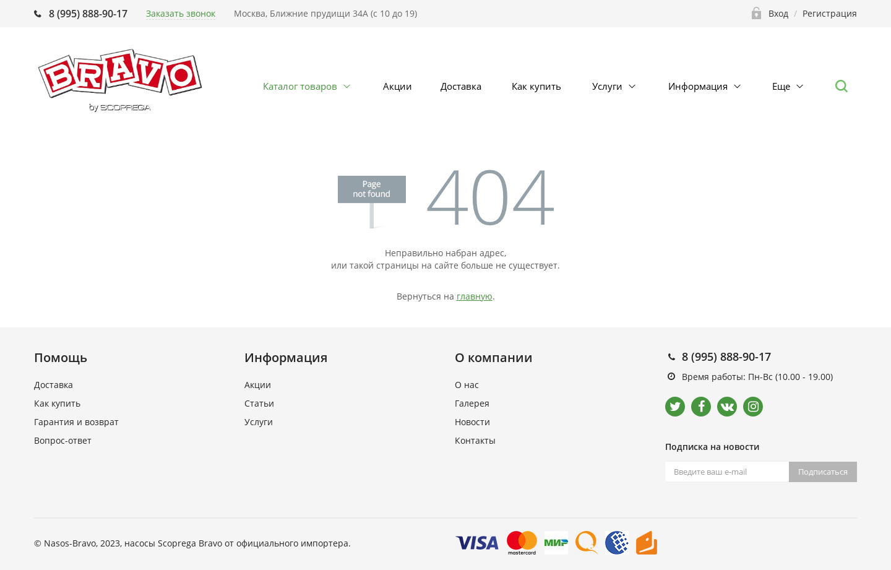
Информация (698, 86)
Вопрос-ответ (63, 440)
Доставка (461, 86)
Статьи (259, 403)
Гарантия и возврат (76, 422)
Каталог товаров (300, 86)
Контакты (475, 440)
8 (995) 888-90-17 (88, 13)
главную (475, 296)
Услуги (607, 86)
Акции (397, 86)
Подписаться (823, 471)
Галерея (472, 403)
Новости (472, 422)
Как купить (536, 86)
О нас (467, 385)
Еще (781, 86)
